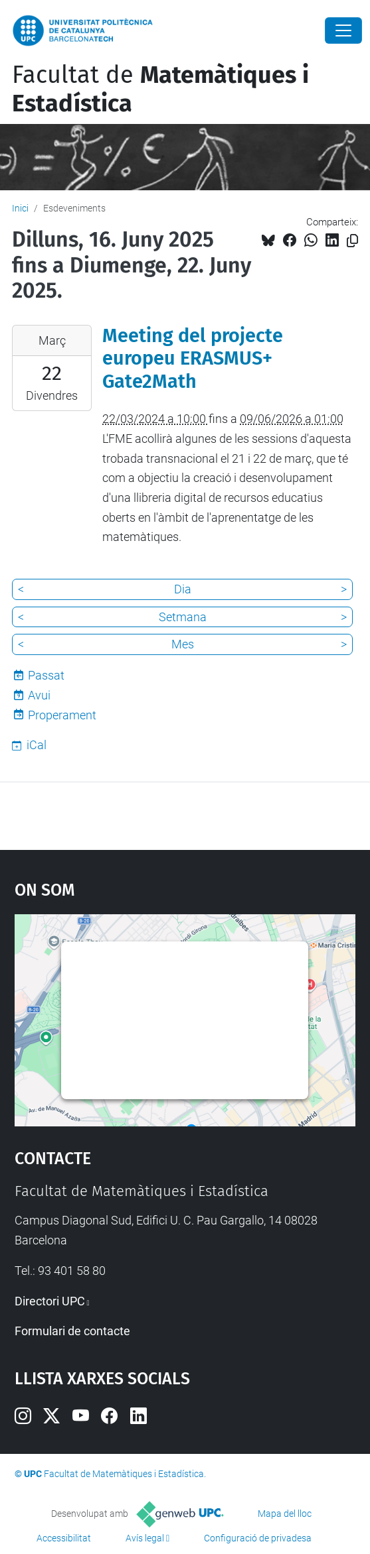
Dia (182, 589)
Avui (39, 695)
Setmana (183, 617)
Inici (20, 208)
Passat (46, 675)
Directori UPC (50, 1301)
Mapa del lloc (285, 1513)
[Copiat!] (352, 241)
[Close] (343, 30)
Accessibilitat (64, 1538)
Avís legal (145, 1538)
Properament (62, 715)
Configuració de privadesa (258, 1538)
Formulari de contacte (72, 1331)
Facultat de (160, 89)
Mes (182, 644)
